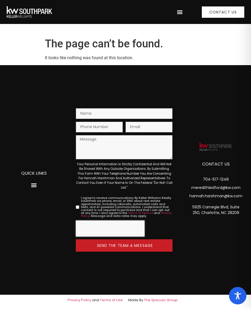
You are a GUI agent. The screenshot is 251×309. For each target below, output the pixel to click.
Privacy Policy (79, 300)
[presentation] (110, 228)
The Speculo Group (161, 300)
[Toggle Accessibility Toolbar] (237, 295)
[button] (179, 12)
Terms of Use (111, 300)
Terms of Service (140, 213)
